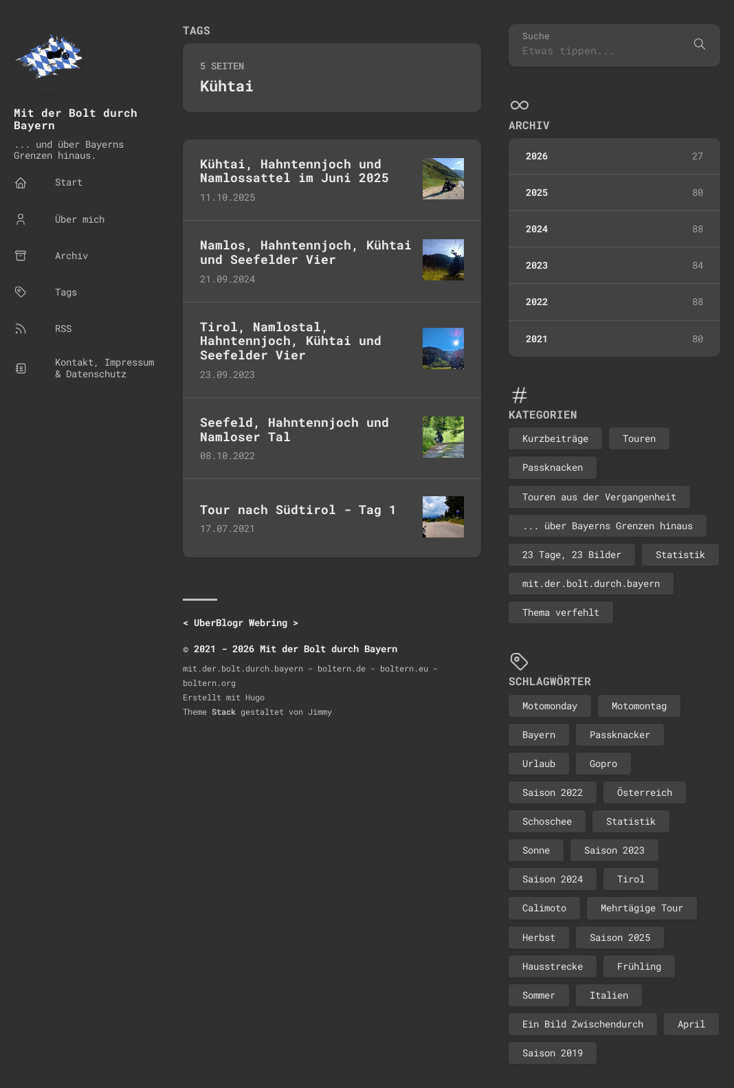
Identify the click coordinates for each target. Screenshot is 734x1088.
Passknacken (552, 467)
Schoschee (547, 821)
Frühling (639, 966)
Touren (639, 438)
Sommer (538, 994)
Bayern (538, 734)
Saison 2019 (552, 1052)
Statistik (680, 554)
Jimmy (320, 711)
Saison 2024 (552, 878)
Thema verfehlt (560, 612)
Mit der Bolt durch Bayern (75, 118)
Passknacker (620, 734)
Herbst (538, 937)
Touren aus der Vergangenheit (599, 496)
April (691, 1023)
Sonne (536, 849)
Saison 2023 (614, 849)
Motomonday (549, 705)
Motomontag (639, 705)
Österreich (644, 792)
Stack (224, 711)
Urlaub (538, 763)
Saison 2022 (552, 792)
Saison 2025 (620, 937)
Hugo (255, 696)
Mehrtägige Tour (642, 907)
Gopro (603, 763)
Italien (609, 994)
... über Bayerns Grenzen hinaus (607, 525)
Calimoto (544, 907)
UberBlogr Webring (240, 622)
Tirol (631, 878)
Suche (536, 36)
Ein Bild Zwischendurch (582, 1023)
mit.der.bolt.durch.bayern (591, 583)
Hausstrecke (552, 966)
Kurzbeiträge (555, 438)
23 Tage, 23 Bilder (571, 554)
